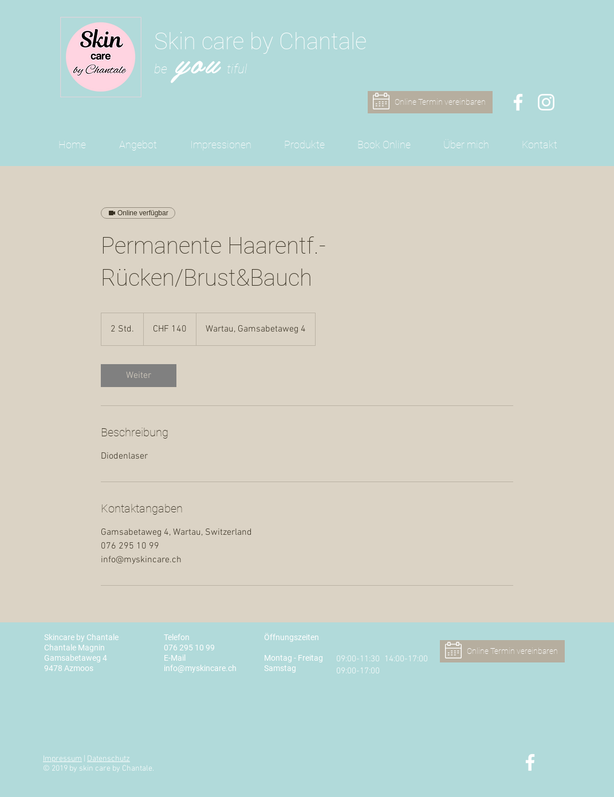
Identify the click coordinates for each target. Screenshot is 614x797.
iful (239, 69)
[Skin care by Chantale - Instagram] (546, 102)
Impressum (62, 759)
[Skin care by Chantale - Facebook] (518, 102)
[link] (138, 375)
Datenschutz (108, 759)
